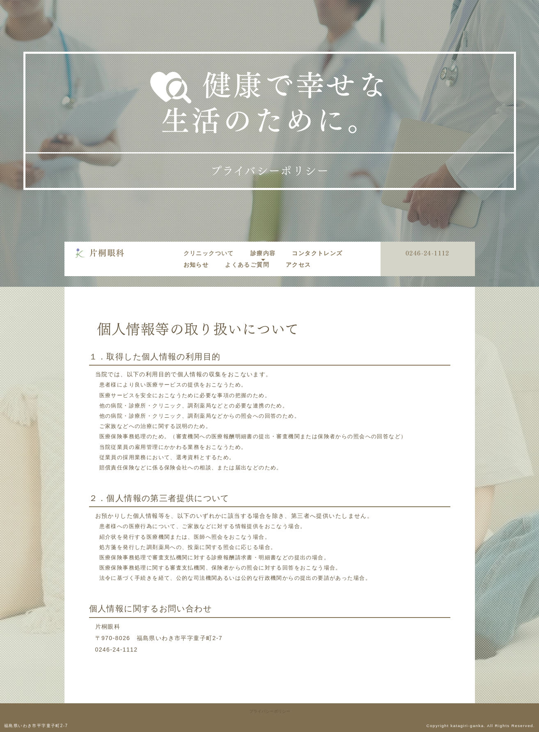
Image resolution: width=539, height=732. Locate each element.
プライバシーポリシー (269, 711)
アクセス (298, 264)
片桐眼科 (107, 253)
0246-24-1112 (428, 253)
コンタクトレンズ (317, 253)
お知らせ (196, 264)
